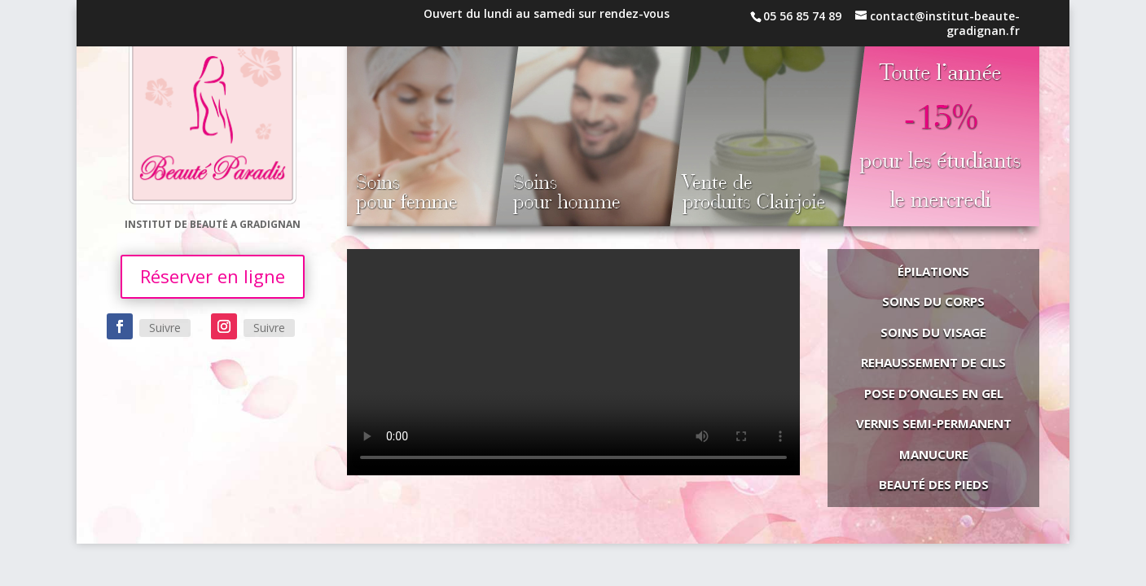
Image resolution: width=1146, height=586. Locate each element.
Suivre (165, 327)
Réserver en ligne (212, 276)
